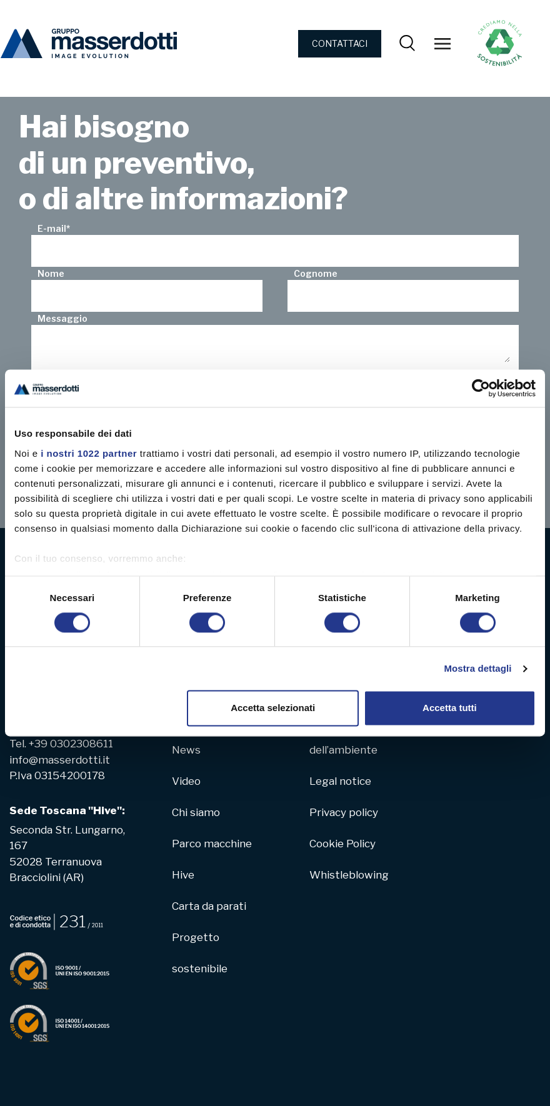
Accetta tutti (449, 708)
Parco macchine (212, 843)
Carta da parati (209, 906)
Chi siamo (196, 812)
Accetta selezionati (273, 708)
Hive (183, 875)
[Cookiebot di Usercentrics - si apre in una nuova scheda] (481, 388)
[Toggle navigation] (442, 43)
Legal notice (340, 781)
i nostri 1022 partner (89, 453)
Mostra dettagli (477, 668)
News (186, 750)
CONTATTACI (340, 43)
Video (186, 781)
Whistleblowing (349, 875)
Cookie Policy (342, 843)
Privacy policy (343, 812)
